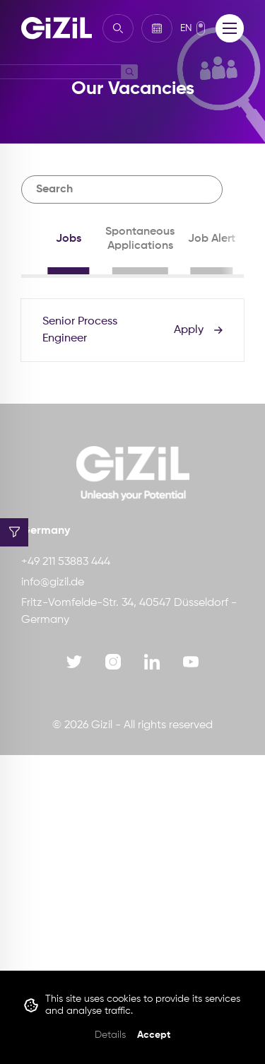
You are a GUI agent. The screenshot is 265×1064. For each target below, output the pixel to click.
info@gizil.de (52, 582)
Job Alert (211, 239)
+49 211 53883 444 (65, 562)
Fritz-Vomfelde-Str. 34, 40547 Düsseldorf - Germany (129, 611)
